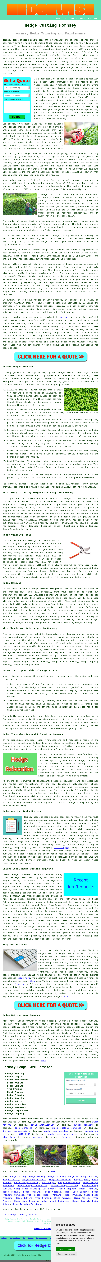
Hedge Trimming (88, 1189)
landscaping (40, 802)
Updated (30, 1238)
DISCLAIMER (92, 18)
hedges (48, 124)
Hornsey (64, 317)
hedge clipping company (50, 306)
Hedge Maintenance (59, 1180)
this (32, 981)
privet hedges (39, 484)
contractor (36, 133)
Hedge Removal (11, 1192)
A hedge (42, 194)
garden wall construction (63, 1134)
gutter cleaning (83, 1125)
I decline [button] (70, 1249)
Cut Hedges (48, 1183)
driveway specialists (15, 1131)
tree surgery (61, 848)
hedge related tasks (63, 854)
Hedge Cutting (18, 1176)
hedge (71, 91)
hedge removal (11, 607)
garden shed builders (56, 1131)
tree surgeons (23, 1128)
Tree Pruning (43, 1198)
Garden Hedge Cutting (64, 1186)
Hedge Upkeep (81, 1180)
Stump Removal (62, 1198)
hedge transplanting (80, 754)
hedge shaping (22, 848)
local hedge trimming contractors (31, 899)
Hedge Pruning (37, 1176)
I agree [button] (60, 1249)
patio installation (42, 1125)
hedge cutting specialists (19, 1055)
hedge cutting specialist (83, 79)
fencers (65, 1137)
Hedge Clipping (57, 1176)
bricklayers (91, 1131)
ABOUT (72, 18)
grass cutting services (66, 1128)
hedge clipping (37, 820)
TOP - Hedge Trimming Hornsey (20, 1214)
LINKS (65, 18)
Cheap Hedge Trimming (27, 1189)
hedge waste (84, 224)
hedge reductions (58, 826)
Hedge (6, 317)
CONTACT (81, 18)
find (12, 1021)
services (92, 342)
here (65, 996)
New (24, 1238)
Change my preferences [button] (66, 1254)
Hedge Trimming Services (82, 1176)
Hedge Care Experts (34, 1180)
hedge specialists (63, 333)
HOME (58, 18)
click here (23, 978)
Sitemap (4, 1238)
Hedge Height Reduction (32, 1186)
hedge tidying (89, 832)
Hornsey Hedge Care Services (27, 1067)
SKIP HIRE (24, 1134)
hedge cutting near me (38, 887)
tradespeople (10, 1140)
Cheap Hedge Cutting (26, 1183)
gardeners (38, 1137)
